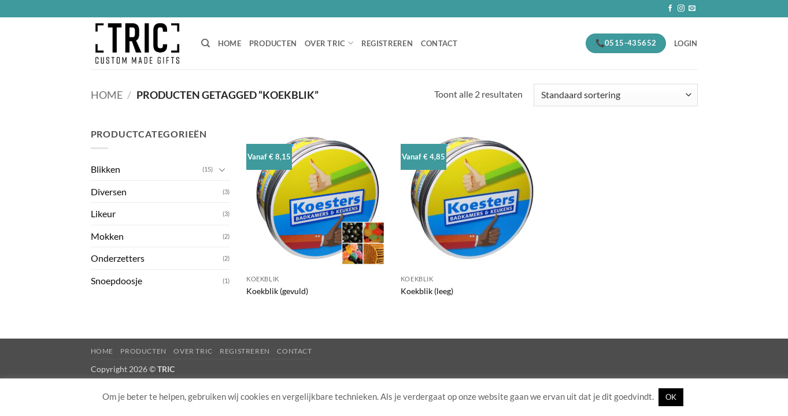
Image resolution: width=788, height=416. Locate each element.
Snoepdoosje (116, 280)
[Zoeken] (205, 43)
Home (229, 43)
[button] (685, 43)
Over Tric (329, 43)
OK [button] (670, 397)
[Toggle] (223, 169)
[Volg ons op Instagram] (681, 9)
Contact (439, 43)
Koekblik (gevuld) (277, 291)
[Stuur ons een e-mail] (692, 9)
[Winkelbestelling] (615, 95)
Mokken (107, 236)
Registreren (387, 43)
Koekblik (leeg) (427, 291)
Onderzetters (118, 257)
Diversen (109, 191)
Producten (273, 43)
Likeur (103, 213)
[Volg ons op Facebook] (670, 9)
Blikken (105, 169)
